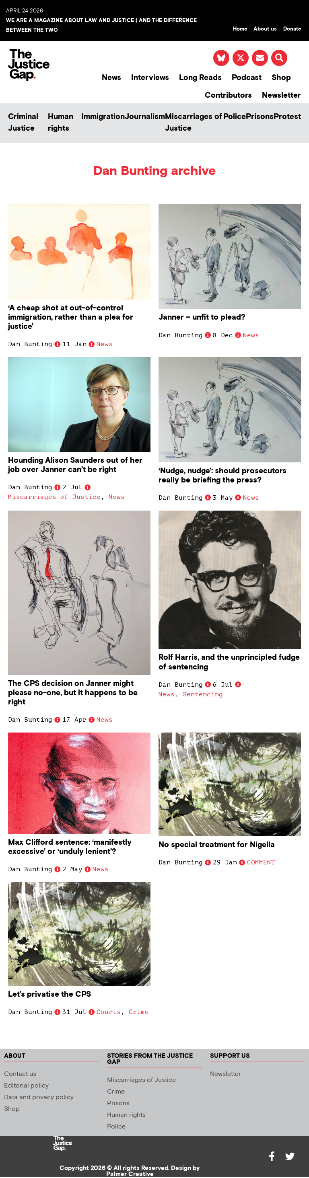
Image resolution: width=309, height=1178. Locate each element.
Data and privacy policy (39, 1097)
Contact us (20, 1074)
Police (234, 117)
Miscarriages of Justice (193, 122)
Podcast (247, 78)
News (111, 78)
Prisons (260, 117)
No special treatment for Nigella (217, 845)
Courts (109, 1012)
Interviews (150, 78)
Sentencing (203, 694)
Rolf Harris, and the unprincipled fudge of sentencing (229, 662)
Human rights (60, 122)
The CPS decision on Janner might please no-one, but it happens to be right (73, 693)
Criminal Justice (23, 122)
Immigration (103, 117)
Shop (281, 78)
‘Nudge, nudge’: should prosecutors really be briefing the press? (222, 475)
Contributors (228, 95)
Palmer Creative (130, 1174)
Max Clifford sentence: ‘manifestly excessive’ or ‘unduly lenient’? (70, 847)
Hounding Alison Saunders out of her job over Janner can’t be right (75, 465)
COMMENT (261, 862)
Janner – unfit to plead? (202, 317)
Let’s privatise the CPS (49, 994)
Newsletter (281, 95)
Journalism (145, 117)
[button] (279, 58)
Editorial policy (26, 1086)
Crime (139, 1012)
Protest (287, 117)
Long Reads (200, 78)
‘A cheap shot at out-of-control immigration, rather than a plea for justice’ (70, 317)
